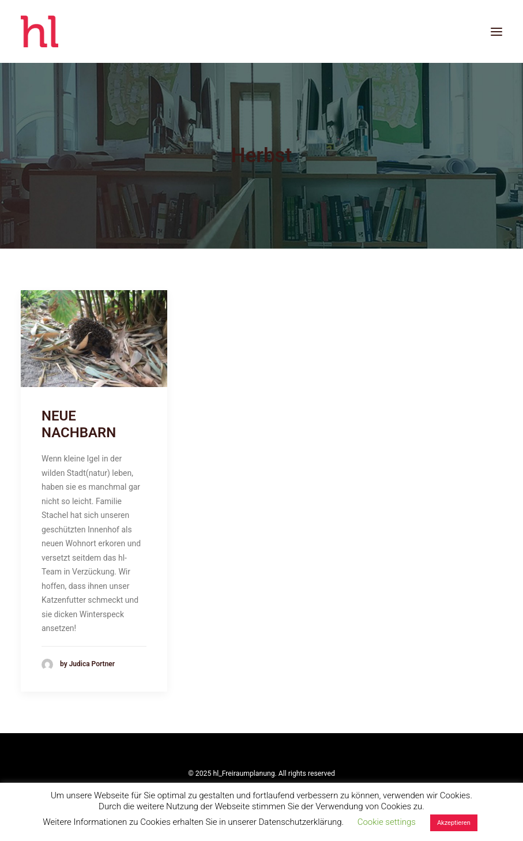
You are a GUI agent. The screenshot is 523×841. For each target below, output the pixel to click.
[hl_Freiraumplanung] (39, 31)
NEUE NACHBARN (79, 424)
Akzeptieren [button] (454, 823)
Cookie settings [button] (387, 822)
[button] (496, 31)
